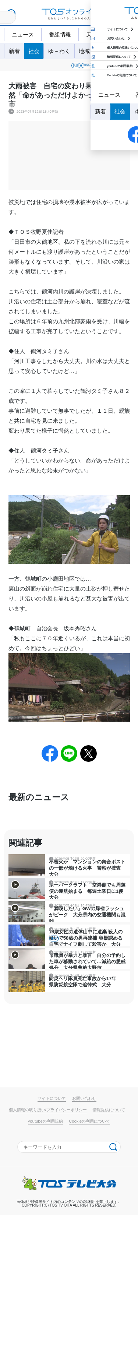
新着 (14, 51)
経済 (105, 67)
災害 (26, 67)
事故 (67, 67)
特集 (104, 51)
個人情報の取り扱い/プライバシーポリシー (48, 1247)
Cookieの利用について (89, 1258)
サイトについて (52, 1235)
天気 (91, 34)
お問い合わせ (84, 1235)
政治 (124, 67)
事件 (86, 67)
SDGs (47, 67)
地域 (84, 51)
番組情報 (60, 34)
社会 (33, 51)
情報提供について (109, 1247)
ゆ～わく (59, 51)
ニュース (23, 34)
